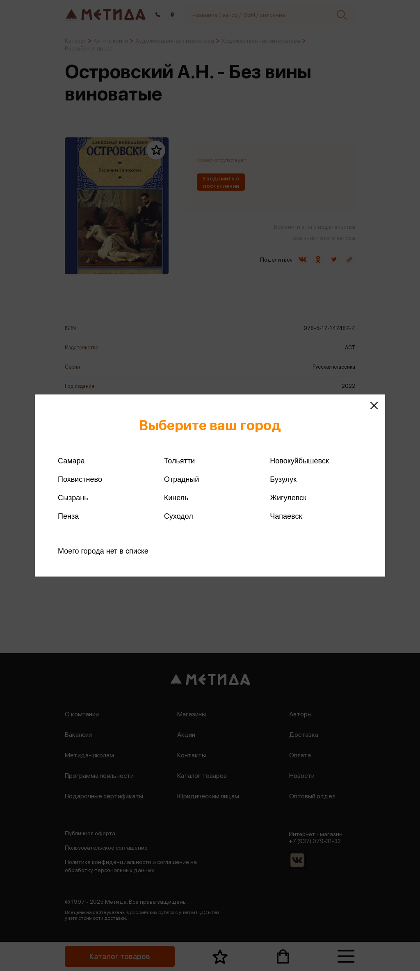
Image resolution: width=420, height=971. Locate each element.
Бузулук (283, 479)
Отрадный (181, 479)
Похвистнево (80, 479)
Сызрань (73, 498)
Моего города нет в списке (103, 551)
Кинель (176, 498)
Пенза (68, 516)
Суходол (178, 516)
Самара (71, 461)
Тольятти (179, 461)
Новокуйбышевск (299, 461)
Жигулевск (288, 498)
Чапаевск (286, 516)
